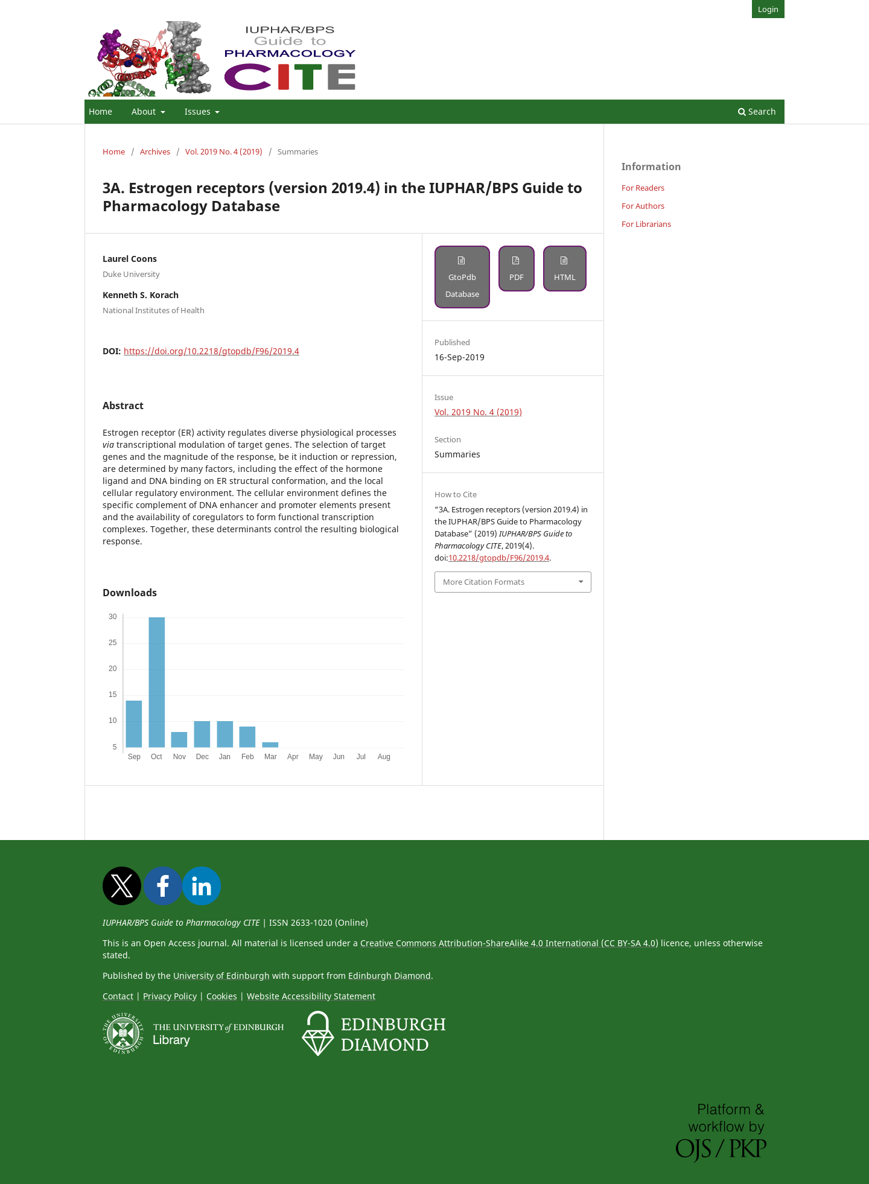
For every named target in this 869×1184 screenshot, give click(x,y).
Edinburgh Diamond (389, 975)
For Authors (643, 205)
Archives (155, 151)
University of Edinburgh (221, 975)
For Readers (643, 187)
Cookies (221, 996)
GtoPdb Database (462, 285)
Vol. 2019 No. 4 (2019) (224, 151)
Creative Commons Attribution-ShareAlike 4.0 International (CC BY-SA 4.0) (509, 943)
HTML (565, 277)
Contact (118, 996)
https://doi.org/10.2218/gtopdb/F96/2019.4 (211, 351)
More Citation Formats (483, 581)
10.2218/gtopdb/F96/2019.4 (498, 557)
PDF (516, 277)
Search (757, 111)
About (145, 111)
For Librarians (646, 223)
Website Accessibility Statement (311, 996)
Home (100, 111)
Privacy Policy (170, 996)
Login (768, 9)
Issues (199, 111)
